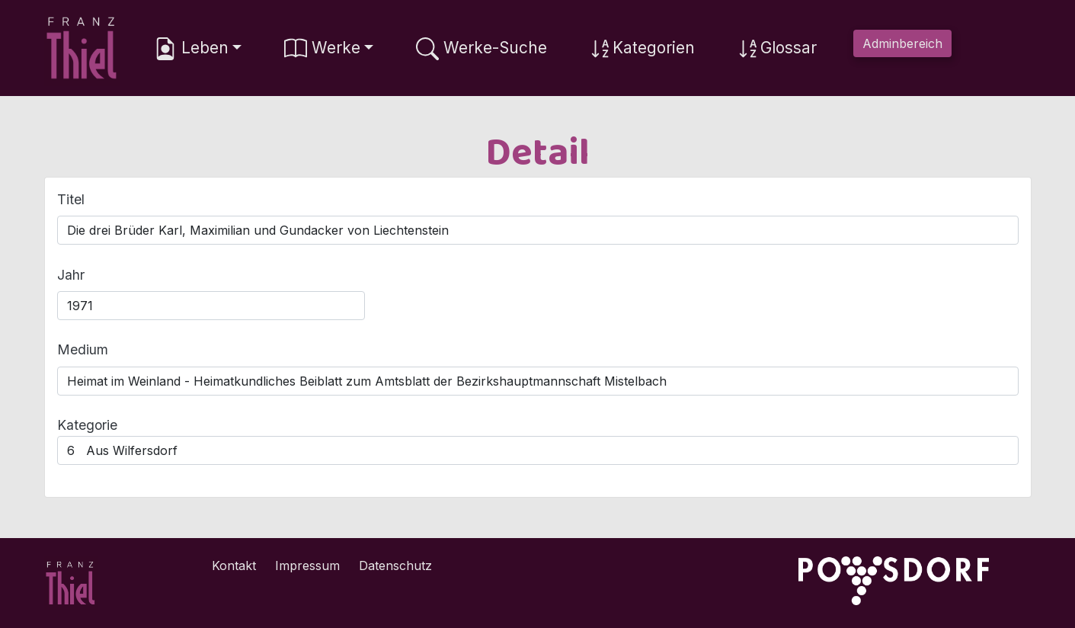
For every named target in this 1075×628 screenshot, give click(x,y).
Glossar (777, 48)
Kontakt (234, 565)
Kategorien (642, 48)
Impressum (307, 565)
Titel (71, 199)
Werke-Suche (481, 48)
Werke (322, 48)
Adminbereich (902, 43)
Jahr (71, 275)
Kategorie (87, 425)
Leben (191, 48)
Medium (82, 349)
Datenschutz (395, 565)
